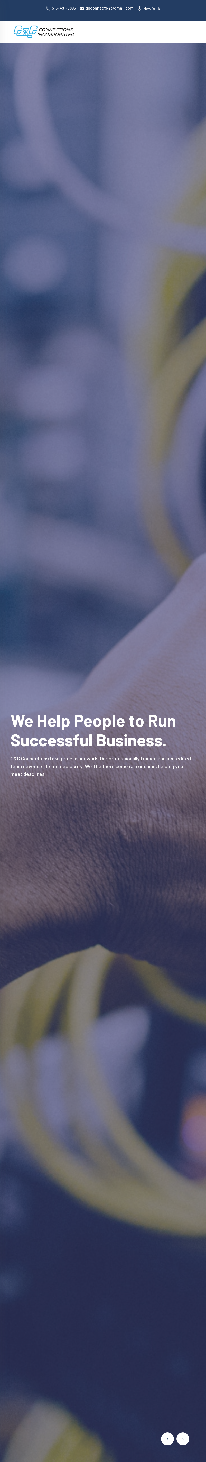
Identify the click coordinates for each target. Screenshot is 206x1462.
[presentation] (167, 1438)
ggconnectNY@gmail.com (110, 8)
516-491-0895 (64, 8)
